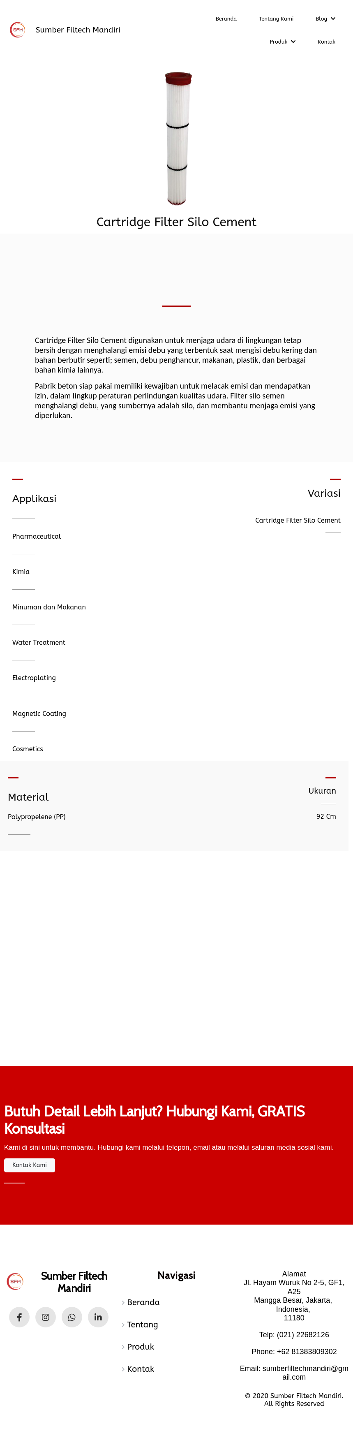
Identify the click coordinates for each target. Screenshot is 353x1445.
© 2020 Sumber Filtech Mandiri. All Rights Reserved (294, 1400)
